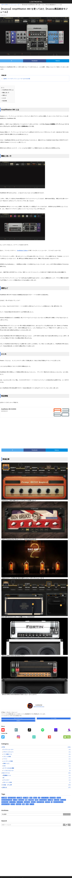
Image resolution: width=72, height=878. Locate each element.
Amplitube (21, 799)
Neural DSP (52, 797)
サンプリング (12, 802)
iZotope (59, 797)
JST (39, 797)
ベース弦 (15, 799)
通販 (26, 799)
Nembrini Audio (5, 804)
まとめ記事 (4, 797)
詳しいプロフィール (18, 718)
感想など (4, 95)
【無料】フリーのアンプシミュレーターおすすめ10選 (16, 78)
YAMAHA (47, 802)
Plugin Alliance (11, 797)
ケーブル (32, 804)
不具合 (36, 799)
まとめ (4, 98)
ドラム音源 (19, 797)
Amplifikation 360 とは (8, 89)
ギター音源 (25, 797)
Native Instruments (58, 802)
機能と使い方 (5, 92)
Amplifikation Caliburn (22, 250)
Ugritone (33, 802)
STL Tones (63, 799)
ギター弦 (13, 804)
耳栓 (23, 804)
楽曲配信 (18, 720)
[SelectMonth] (36, 814)
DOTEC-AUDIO (40, 802)
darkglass (18, 804)
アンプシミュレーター (14, 4)
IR (51, 802)
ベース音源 (50, 799)
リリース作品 (53, 718)
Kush (27, 804)
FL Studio (56, 799)
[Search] (67, 825)
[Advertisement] (34, 433)
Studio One (27, 802)
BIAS (31, 797)
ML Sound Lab (43, 799)
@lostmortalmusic (39, 706)
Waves (35, 797)
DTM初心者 (31, 799)
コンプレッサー (45, 797)
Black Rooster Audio (7, 799)
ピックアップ (20, 802)
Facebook (34, 60)
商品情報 (4, 100)
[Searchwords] (32, 825)
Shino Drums (5, 802)
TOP (2, 4)
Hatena (58, 60)
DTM (6, 4)
